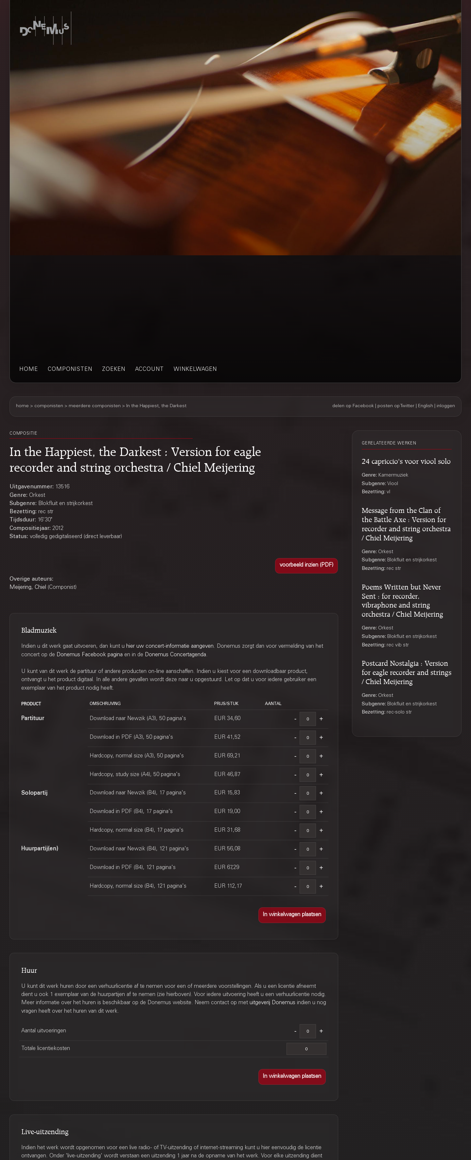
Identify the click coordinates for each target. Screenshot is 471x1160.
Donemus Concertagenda (175, 655)
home (28, 369)
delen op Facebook (353, 406)
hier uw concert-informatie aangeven (170, 646)
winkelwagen (195, 369)
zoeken (113, 369)
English (425, 406)
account (149, 369)
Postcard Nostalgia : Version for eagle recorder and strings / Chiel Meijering (406, 671)
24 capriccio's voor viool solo (406, 460)
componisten (70, 369)
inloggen (446, 406)
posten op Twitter (395, 406)
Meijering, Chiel (27, 587)
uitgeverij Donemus (272, 1003)
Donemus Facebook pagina (90, 655)
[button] (306, 566)
